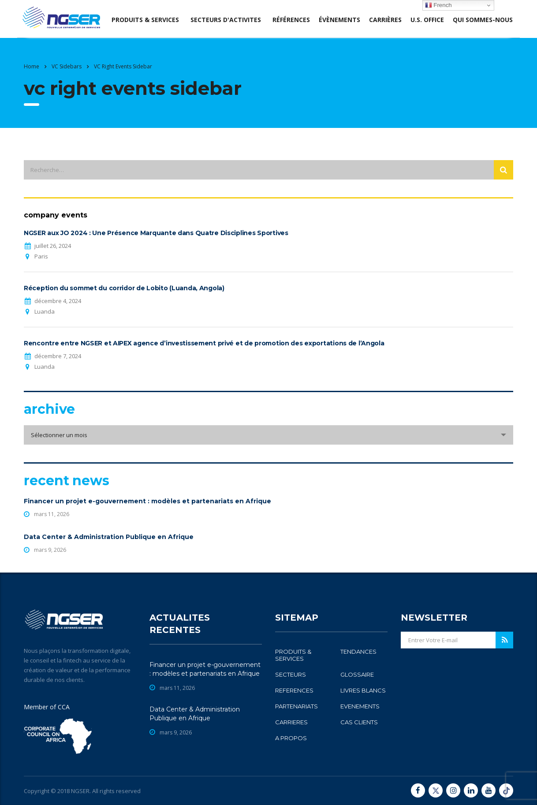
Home (31, 66)
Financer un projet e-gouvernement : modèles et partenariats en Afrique (147, 501)
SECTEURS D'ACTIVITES (225, 19)
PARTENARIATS (296, 706)
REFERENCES (294, 690)
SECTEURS (290, 674)
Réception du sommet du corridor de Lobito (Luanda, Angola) (124, 288)
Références (291, 19)
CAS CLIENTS (359, 722)
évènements (339, 19)
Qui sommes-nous (483, 19)
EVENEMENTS (360, 706)
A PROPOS (291, 737)
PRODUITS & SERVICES (293, 655)
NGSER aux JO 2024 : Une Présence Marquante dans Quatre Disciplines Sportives (156, 233)
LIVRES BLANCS (363, 690)
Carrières (385, 19)
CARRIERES (291, 722)
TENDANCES (358, 651)
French (438, 5)
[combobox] (268, 435)
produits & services (145, 19)
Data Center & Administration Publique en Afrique (109, 537)
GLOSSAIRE (357, 674)
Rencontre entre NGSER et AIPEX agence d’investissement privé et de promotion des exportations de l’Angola (204, 343)
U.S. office (427, 19)
